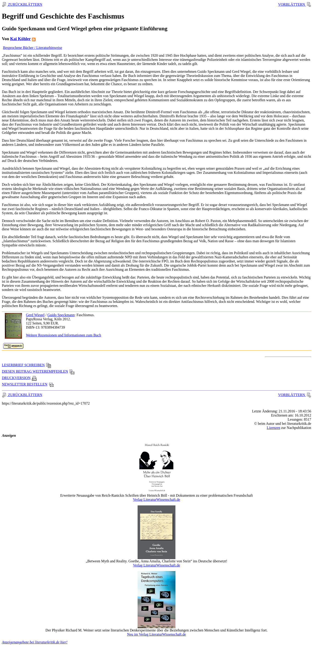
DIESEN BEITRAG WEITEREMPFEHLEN (38, 371)
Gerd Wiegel (35, 315)
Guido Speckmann (61, 315)
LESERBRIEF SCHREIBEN (26, 365)
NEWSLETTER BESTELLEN (28, 384)
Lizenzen (273, 428)
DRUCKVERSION (19, 378)
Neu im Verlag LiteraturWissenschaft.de (156, 634)
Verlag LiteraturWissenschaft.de (156, 499)
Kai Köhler (20, 38)
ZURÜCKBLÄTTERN (24, 4)
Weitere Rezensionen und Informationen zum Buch (63, 335)
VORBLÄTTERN (292, 4)
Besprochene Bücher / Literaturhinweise (32, 48)
